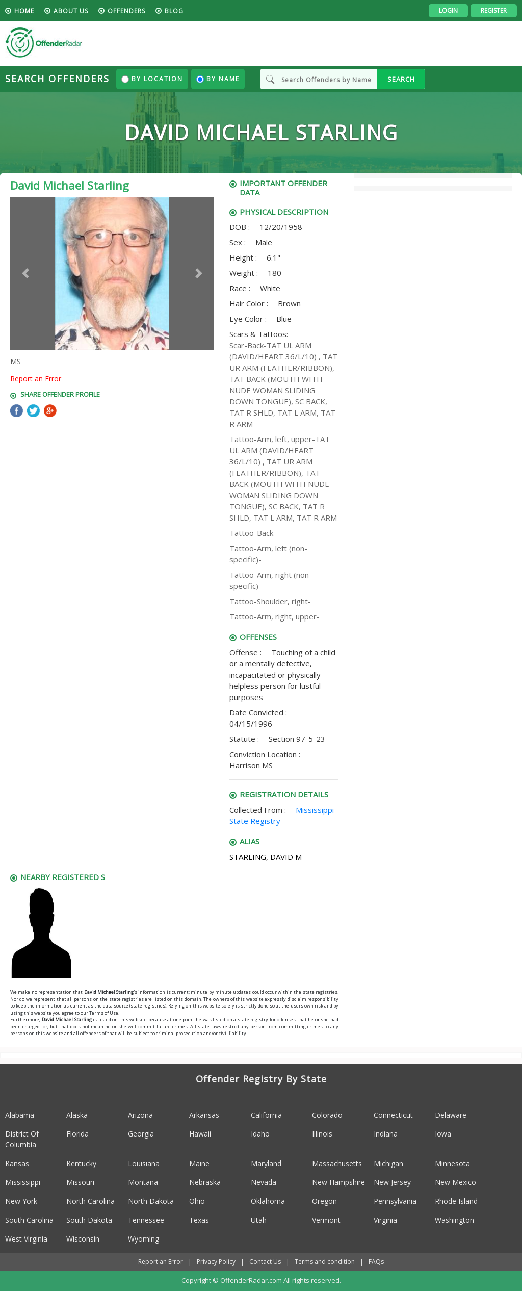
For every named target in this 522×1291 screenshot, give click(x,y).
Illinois (322, 1134)
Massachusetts (337, 1163)
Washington (454, 1220)
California (266, 1115)
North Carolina (90, 1201)
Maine (199, 1163)
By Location (152, 78)
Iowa (443, 1134)
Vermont (326, 1220)
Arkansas (204, 1115)
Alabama (19, 1115)
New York (21, 1201)
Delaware (450, 1115)
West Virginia (26, 1239)
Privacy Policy (216, 1261)
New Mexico (455, 1182)
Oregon (324, 1201)
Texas (199, 1220)
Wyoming (143, 1239)
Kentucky (81, 1163)
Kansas (17, 1163)
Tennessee (146, 1220)
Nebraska (205, 1182)
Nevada (263, 1182)
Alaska (77, 1115)
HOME (24, 11)
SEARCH (401, 79)
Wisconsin (82, 1239)
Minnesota (452, 1163)
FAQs (376, 1261)
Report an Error (35, 378)
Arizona (140, 1115)
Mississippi (22, 1182)
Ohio (197, 1201)
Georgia (141, 1134)
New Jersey (392, 1182)
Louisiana (144, 1163)
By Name (218, 78)
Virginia (385, 1220)
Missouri (80, 1182)
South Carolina (29, 1220)
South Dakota (89, 1220)
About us (71, 11)
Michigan (388, 1163)
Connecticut (393, 1115)
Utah (259, 1220)
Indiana (386, 1134)
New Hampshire (338, 1182)
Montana (143, 1182)
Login (448, 10)
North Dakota (151, 1201)
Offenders (126, 11)
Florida (77, 1134)
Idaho (260, 1134)
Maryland (266, 1163)
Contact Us (265, 1261)
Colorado (327, 1115)
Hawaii (200, 1134)
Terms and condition (325, 1261)
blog (174, 11)
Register (494, 10)
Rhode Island (456, 1201)
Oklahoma (268, 1201)
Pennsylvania (395, 1201)
